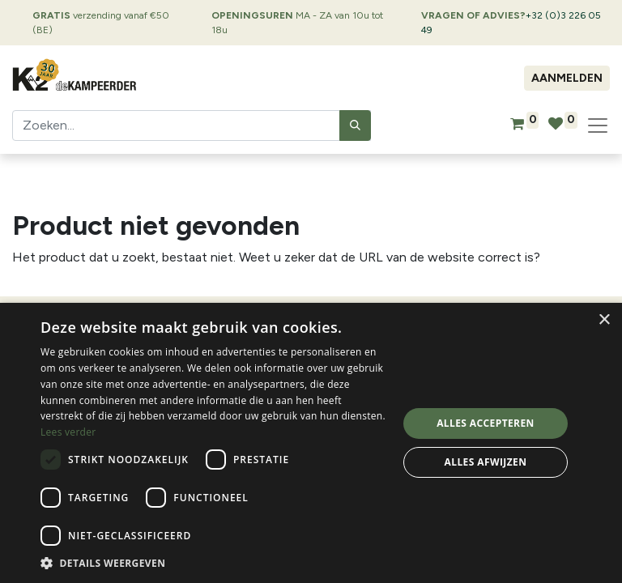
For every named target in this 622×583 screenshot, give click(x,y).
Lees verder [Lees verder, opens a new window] (68, 432)
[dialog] (311, 443)
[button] (213, 563)
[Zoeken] (355, 125)
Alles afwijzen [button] (486, 462)
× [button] (604, 320)
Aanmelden (567, 78)
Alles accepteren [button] (486, 423)
